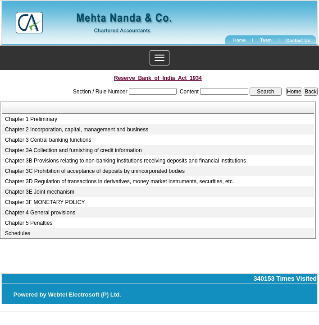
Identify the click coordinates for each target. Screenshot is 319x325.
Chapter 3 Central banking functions (48, 140)
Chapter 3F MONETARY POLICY (45, 202)
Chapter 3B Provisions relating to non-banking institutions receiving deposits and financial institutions (125, 161)
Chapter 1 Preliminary (31, 119)
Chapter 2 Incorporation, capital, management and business (76, 129)
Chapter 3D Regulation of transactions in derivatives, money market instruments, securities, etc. (119, 181)
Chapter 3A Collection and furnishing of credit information (73, 150)
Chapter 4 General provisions (40, 212)
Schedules (17, 233)
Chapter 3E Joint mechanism (39, 192)
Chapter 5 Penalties (28, 223)
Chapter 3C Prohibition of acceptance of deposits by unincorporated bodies (95, 171)
